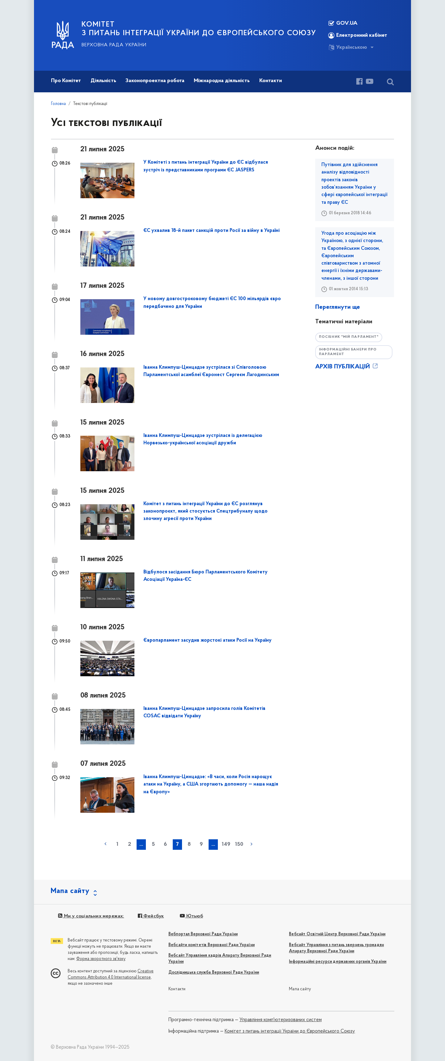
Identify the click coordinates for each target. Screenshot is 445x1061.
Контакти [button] (270, 81)
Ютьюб (191, 916)
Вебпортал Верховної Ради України (203, 934)
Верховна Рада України (114, 45)
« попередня (105, 844)
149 (226, 844)
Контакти (177, 989)
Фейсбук (151, 916)
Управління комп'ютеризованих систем (280, 1019)
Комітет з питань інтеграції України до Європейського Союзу (290, 1031)
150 (239, 844)
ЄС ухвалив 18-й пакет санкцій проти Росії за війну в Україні (211, 230)
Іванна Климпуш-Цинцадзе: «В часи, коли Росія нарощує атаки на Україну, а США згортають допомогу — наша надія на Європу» (210, 784)
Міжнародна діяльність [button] (222, 81)
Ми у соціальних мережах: (91, 916)
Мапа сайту (300, 989)
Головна (58, 104)
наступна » (251, 844)
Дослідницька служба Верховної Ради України (213, 972)
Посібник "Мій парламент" (349, 337)
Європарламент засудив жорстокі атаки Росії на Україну (207, 640)
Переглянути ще (337, 307)
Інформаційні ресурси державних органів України (337, 961)
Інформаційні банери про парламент (348, 352)
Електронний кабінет (357, 35)
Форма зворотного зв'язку (100, 959)
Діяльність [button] (103, 81)
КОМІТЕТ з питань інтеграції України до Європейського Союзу (199, 29)
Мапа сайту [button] (70, 891)
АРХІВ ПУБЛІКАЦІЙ (347, 367)
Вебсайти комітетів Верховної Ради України (211, 945)
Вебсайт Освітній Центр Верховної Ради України (337, 934)
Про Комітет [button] (66, 81)
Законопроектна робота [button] (154, 81)
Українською (347, 47)
